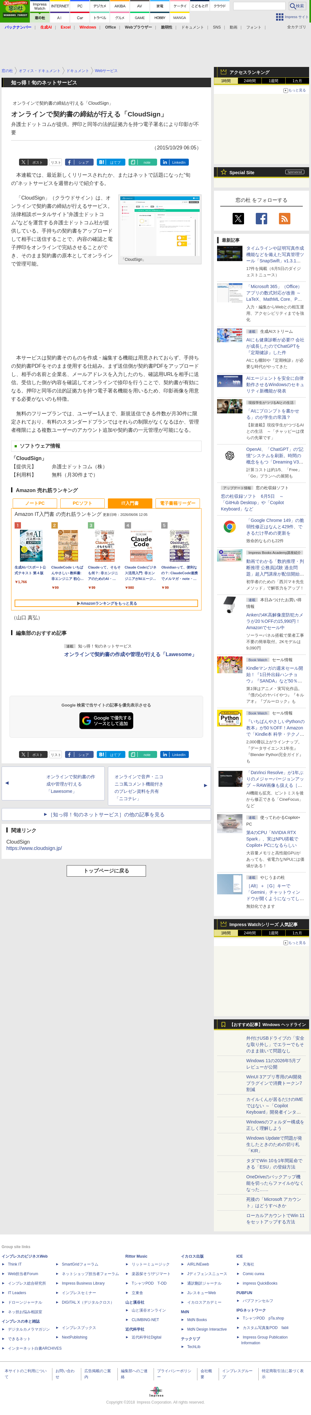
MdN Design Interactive (207, 1329)
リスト (56, 162)
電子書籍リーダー (177, 503)
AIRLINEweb (198, 1264)
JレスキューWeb (201, 1293)
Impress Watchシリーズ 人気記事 (263, 924)
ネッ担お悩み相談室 (25, 1312)
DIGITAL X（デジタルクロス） (88, 1302)
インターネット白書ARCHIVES (35, 1348)
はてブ (115, 162)
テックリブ (190, 1339)
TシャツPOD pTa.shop (263, 1318)
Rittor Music (136, 1256)
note (147, 162)
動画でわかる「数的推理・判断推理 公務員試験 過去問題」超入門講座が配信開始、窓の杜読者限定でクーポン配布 (275, 574)
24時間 (249, 81)
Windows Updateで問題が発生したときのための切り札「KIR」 (274, 1144)
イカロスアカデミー (204, 1302)
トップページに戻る (106, 870)
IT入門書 (130, 503)
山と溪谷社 (134, 1302)
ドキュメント (192, 27)
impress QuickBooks (260, 1283)
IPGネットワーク (251, 1310)
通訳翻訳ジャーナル (204, 1283)
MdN (185, 1312)
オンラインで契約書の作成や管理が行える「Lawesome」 (130, 654)
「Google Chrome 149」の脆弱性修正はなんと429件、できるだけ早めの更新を (275, 527)
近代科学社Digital (146, 1337)
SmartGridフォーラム (80, 1264)
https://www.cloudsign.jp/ (34, 848)
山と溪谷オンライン (149, 1310)
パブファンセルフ (258, 1301)
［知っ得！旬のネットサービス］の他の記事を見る (106, 814)
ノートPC (34, 503)
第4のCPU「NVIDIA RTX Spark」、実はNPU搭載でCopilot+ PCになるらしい (272, 839)
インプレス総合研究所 (27, 1283)
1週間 (274, 81)
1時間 (226, 81)
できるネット (19, 1339)
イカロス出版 (192, 1256)
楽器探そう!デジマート (151, 1274)
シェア (83, 162)
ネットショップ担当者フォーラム (90, 1274)
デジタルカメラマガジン (29, 1329)
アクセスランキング (249, 72)
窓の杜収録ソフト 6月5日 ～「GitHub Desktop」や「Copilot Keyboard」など (252, 502)
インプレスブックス (79, 1328)
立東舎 (137, 1293)
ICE (239, 1256)
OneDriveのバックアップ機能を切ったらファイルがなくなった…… (275, 1183)
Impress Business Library (83, 1283)
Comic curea (253, 1274)
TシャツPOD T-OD (149, 1283)
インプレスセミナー (79, 1293)
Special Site (242, 172)
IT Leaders (17, 1293)
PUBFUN (244, 1293)
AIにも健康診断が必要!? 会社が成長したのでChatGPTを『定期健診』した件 (275, 346)
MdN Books (197, 1320)
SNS (217, 27)
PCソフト (82, 503)
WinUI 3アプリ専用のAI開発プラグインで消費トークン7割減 (274, 1083)
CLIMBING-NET (145, 1320)
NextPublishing (74, 1337)
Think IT (15, 1264)
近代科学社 (134, 1329)
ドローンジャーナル (25, 1302)
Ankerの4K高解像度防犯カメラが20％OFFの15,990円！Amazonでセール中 (274, 621)
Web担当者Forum (23, 1274)
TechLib (193, 1347)
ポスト (37, 162)
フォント (253, 27)
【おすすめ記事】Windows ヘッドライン (267, 1025)
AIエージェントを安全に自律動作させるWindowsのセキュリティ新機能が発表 (275, 384)
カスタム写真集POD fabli (265, 1328)
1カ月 (297, 81)
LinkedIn (179, 162)
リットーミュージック (151, 1264)
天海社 (248, 1264)
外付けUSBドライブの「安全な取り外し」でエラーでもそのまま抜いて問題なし (275, 1044)
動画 (233, 27)
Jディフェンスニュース (207, 1274)
